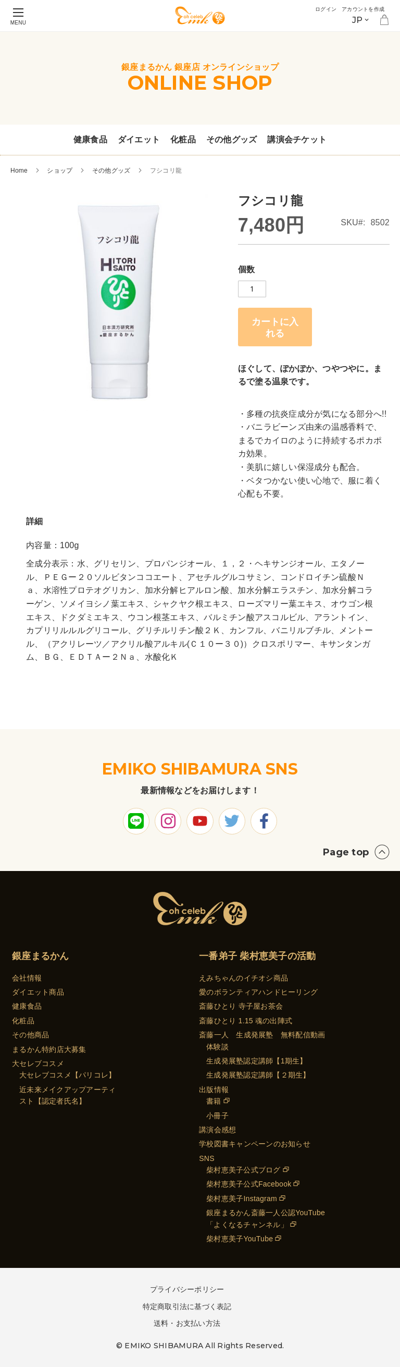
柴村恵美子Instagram (241, 1198)
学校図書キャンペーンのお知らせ (254, 1144)
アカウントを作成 (356, 9)
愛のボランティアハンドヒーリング (258, 992)
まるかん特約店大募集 (49, 1049)
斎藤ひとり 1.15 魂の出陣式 (245, 1021)
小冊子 (217, 1115)
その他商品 (30, 1035)
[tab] (34, 521)
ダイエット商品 (38, 992)
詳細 (34, 521)
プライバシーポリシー (187, 1289)
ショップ (59, 170)
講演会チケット (297, 139)
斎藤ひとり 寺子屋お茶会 (241, 1006)
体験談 (217, 1047)
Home (19, 170)
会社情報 (27, 978)
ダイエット (139, 139)
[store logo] (200, 15)
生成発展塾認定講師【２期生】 (258, 1075)
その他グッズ (231, 139)
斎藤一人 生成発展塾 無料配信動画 (262, 1035)
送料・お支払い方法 (187, 1323)
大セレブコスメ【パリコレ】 (67, 1075)
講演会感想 (217, 1130)
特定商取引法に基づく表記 (187, 1306)
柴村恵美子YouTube (239, 1239)
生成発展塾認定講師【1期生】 (256, 1061)
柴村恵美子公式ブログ (243, 1170)
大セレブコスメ (38, 1063)
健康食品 (90, 139)
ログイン (310, 9)
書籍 (213, 1101)
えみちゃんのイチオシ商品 (243, 978)
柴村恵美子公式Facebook (248, 1184)
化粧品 (183, 139)
